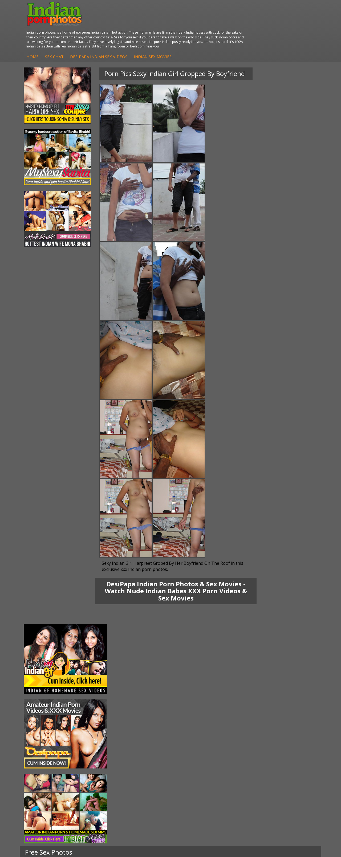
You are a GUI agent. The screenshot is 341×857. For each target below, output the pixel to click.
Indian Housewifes (98, 759)
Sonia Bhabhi (43, 738)
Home (109, 28)
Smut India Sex (293, 759)
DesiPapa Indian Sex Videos (175, 28)
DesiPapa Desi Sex (98, 754)
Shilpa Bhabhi (43, 764)
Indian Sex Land (244, 759)
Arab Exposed (94, 743)
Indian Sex (91, 748)
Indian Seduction (195, 748)
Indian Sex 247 (243, 754)
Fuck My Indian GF (147, 754)
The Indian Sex (293, 732)
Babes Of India (244, 738)
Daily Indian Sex (294, 748)
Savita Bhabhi (44, 748)
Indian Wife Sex (294, 754)
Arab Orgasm (242, 732)
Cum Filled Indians (246, 743)
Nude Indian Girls (196, 764)
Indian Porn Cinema (188, 735)
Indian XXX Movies (296, 764)
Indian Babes (143, 764)
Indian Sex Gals (194, 754)
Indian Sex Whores (197, 743)
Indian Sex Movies (229, 28)
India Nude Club (244, 748)
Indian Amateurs (146, 759)
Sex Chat (130, 28)
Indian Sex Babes (196, 759)
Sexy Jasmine (43, 743)
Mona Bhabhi (43, 732)
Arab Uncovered (145, 770)
